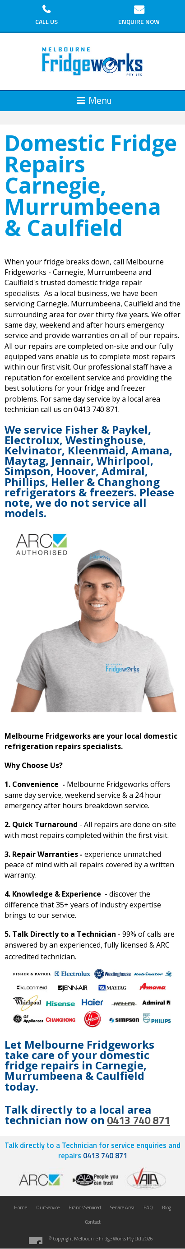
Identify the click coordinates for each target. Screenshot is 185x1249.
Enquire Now (139, 21)
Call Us (46, 21)
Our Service (48, 1207)
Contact (93, 1222)
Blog (166, 1207)
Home (20, 1207)
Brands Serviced (85, 1207)
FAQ (148, 1207)
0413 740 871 (138, 1120)
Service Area (122, 1207)
